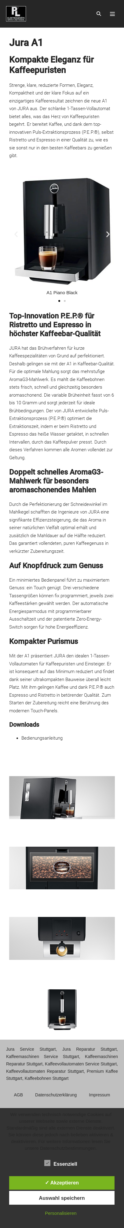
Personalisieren (60, 1213)
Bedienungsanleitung (42, 738)
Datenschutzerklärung (56, 1094)
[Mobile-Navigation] (112, 13)
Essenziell (60, 1163)
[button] (99, 14)
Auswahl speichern (62, 1198)
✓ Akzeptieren (62, 1182)
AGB (18, 1094)
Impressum (99, 1094)
